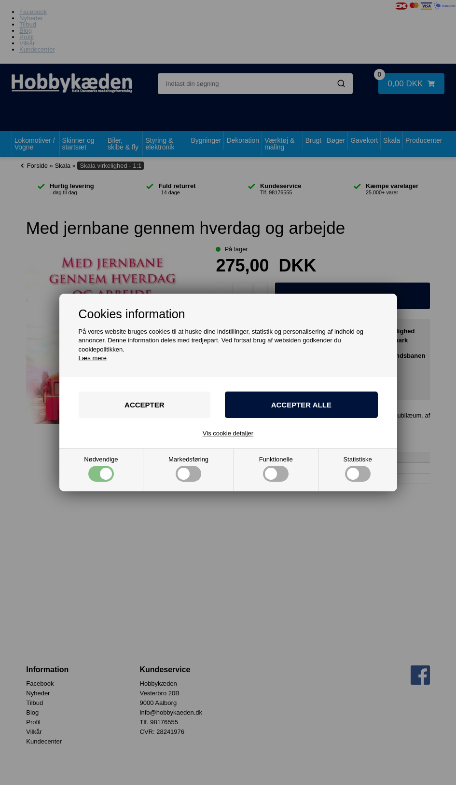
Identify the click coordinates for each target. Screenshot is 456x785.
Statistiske (357, 469)
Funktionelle (276, 469)
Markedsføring (188, 469)
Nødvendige (101, 469)
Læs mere (93, 358)
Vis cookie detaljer (228, 433)
